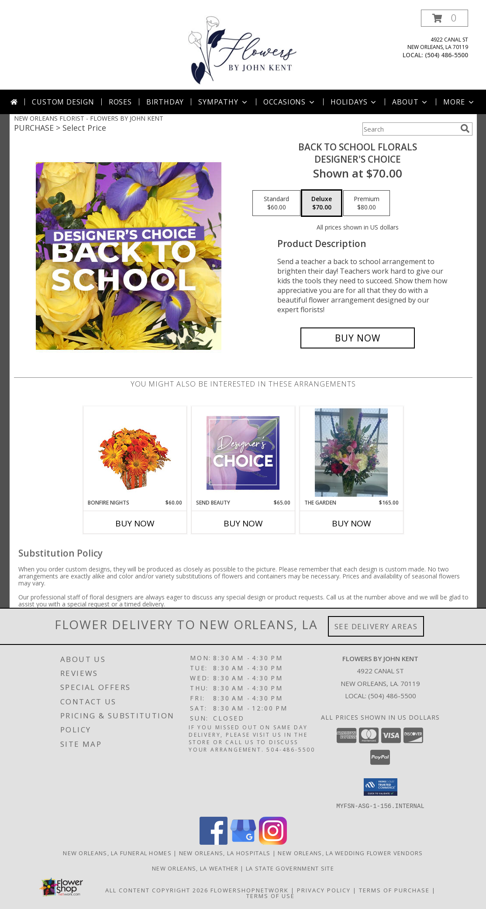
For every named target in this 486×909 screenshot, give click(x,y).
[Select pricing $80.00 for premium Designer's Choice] (366, 203)
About (410, 102)
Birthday (165, 102)
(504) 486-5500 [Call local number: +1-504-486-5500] (446, 55)
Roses (120, 102)
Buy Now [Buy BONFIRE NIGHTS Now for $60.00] (135, 523)
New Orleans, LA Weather (195, 868)
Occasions (289, 102)
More (459, 102)
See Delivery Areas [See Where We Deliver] (376, 626)
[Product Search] (409, 129)
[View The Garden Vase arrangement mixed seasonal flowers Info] (351, 452)
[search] (465, 128)
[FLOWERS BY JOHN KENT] (243, 49)
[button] (444, 18)
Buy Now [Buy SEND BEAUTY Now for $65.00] (243, 523)
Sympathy (223, 102)
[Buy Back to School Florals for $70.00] (357, 337)
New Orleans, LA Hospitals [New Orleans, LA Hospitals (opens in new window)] (225, 853)
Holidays (354, 102)
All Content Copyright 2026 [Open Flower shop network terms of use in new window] (156, 890)
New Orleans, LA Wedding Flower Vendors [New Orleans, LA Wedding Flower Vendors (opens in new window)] (350, 853)
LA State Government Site (290, 868)
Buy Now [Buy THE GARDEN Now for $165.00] (351, 523)
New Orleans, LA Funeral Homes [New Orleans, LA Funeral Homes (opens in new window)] (117, 853)
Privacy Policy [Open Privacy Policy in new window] (324, 890)
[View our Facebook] (213, 842)
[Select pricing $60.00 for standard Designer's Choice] (276, 203)
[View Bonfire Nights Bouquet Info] (134, 452)
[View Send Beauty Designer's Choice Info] (243, 452)
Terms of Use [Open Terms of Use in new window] (270, 895)
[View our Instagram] (273, 842)
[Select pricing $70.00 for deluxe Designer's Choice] (321, 203)
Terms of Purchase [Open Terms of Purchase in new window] (394, 890)
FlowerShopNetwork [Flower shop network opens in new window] (249, 890)
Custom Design (63, 102)
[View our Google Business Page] (243, 842)
